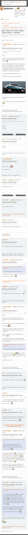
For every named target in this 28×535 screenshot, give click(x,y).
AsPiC (5, 410)
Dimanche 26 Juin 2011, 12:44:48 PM (9, 243)
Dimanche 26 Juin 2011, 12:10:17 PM (9, 142)
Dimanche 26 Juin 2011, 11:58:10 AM (9, 49)
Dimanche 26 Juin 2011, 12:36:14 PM (9, 223)
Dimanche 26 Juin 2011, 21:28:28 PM (9, 290)
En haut (3, 531)
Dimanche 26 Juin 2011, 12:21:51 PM (9, 203)
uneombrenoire (8, 158)
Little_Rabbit (7, 44)
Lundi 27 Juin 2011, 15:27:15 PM (8, 436)
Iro (4, 139)
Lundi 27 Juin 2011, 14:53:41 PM (8, 413)
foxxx (5, 116)
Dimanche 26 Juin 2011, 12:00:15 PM (9, 119)
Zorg (5, 220)
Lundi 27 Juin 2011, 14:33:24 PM (8, 396)
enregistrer (9, 4)
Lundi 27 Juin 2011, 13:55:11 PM (8, 312)
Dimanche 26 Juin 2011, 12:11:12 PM (9, 162)
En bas (2, 40)
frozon (5, 393)
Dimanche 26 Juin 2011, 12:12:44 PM (9, 183)
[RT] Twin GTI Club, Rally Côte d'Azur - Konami (12, 48)
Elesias (6, 239)
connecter (23, 2)
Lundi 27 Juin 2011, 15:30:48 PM (8, 486)
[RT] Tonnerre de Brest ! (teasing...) (9, 118)
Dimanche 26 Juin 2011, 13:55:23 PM (9, 263)
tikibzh (5, 286)
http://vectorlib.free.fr (6, 235)
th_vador (6, 199)
